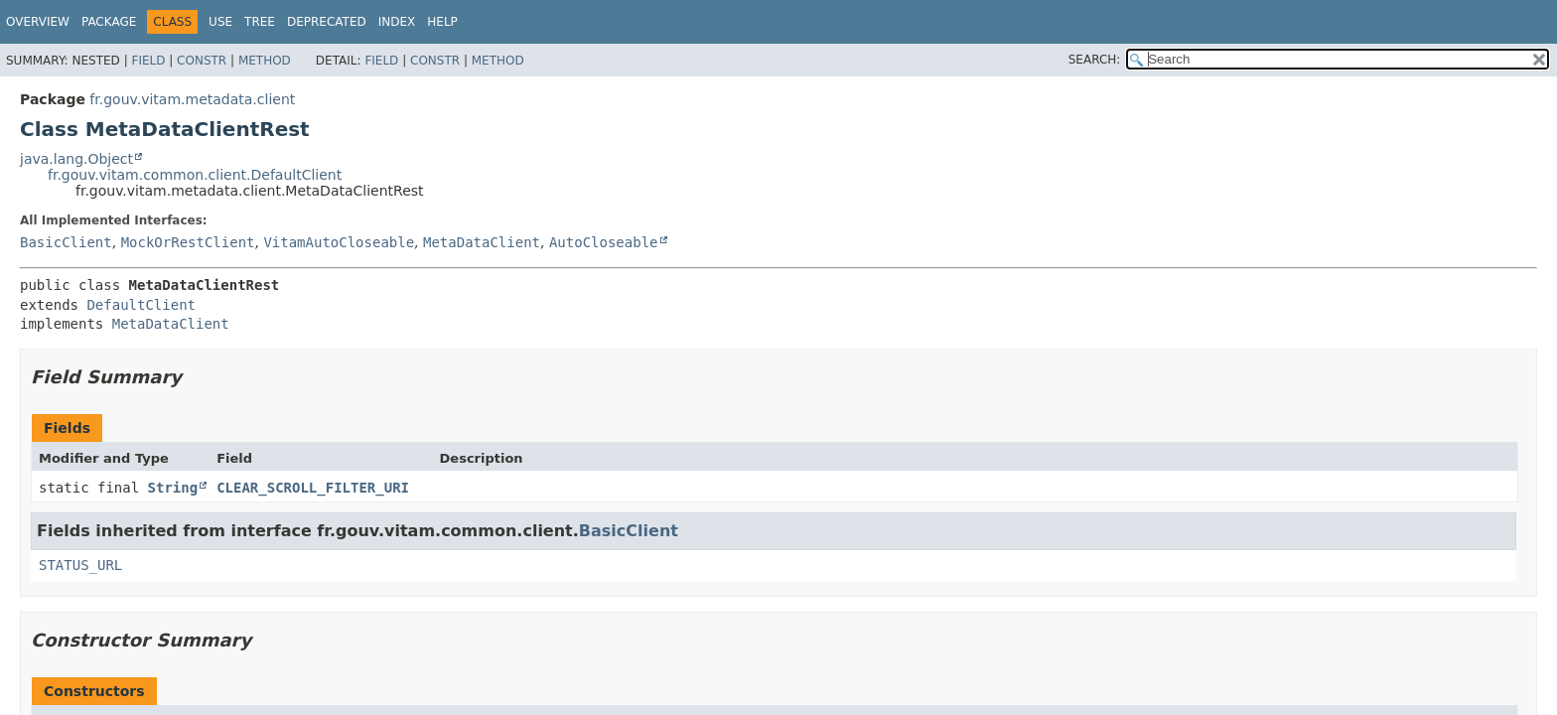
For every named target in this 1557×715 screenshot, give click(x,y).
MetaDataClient (481, 242)
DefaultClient (141, 305)
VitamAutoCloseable (338, 242)
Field (148, 61)
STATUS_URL (80, 565)
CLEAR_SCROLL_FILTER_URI (312, 488)
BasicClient (66, 242)
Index (397, 22)
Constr (201, 61)
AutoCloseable (603, 242)
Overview (38, 22)
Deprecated (326, 22)
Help (442, 22)
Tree (259, 22)
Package (108, 22)
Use (220, 22)
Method (264, 61)
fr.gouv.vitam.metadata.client (192, 99)
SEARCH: (1094, 60)
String (173, 488)
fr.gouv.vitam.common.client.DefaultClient (195, 175)
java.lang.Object (76, 159)
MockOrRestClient (188, 242)
